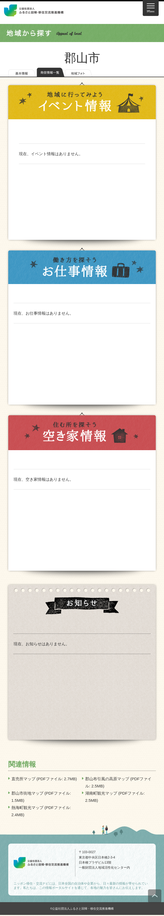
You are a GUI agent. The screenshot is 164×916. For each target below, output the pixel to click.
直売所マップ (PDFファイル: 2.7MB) (44, 779)
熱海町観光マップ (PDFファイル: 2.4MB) (41, 811)
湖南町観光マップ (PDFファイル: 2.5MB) (115, 797)
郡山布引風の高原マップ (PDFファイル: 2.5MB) (118, 782)
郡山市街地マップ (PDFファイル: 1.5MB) (41, 797)
